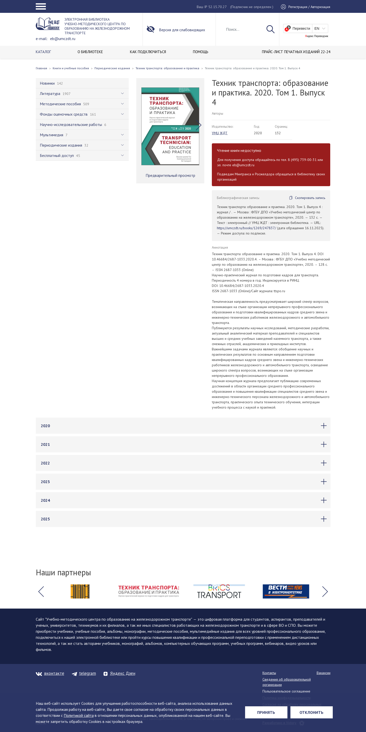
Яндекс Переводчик (316, 36)
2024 (45, 500)
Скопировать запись (310, 197)
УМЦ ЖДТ (219, 133)
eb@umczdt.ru (62, 38)
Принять (266, 712)
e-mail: (42, 38)
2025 (45, 518)
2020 (45, 425)
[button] (198, 125)
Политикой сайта (79, 715)
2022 (45, 462)
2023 (45, 481)
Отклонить (311, 712)
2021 (45, 444)
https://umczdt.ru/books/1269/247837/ (246, 228)
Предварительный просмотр (170, 175)
